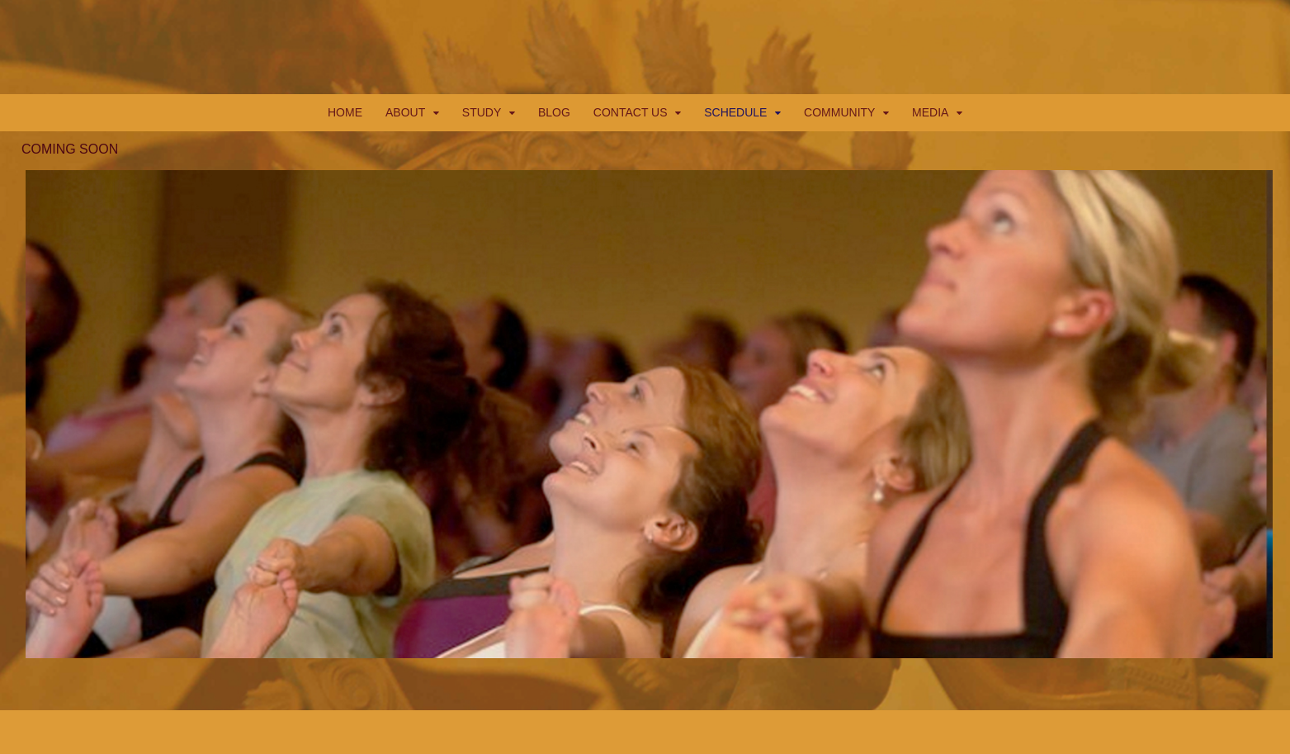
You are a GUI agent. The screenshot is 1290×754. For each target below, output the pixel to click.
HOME (345, 112)
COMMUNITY (839, 112)
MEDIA (930, 112)
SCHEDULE (735, 112)
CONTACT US (630, 112)
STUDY (481, 112)
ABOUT (405, 112)
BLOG (554, 112)
